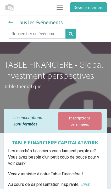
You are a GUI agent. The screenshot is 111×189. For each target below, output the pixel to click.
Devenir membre (88, 7)
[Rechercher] (70, 34)
